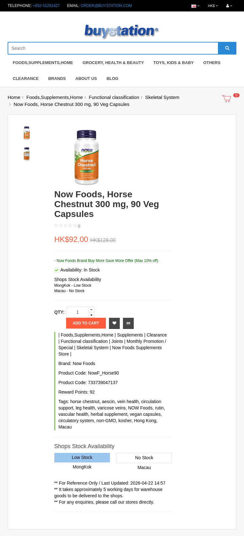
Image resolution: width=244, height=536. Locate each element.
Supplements (130, 334)
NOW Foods (140, 407)
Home (14, 97)
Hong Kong (145, 420)
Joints (117, 341)
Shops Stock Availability (77, 279)
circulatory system (76, 420)
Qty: (59, 312)
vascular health (73, 414)
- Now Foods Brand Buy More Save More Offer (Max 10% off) (106, 260)
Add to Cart (86, 323)
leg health (85, 407)
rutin (159, 407)
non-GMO (106, 420)
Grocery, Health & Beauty (113, 62)
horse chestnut (84, 401)
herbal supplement (109, 414)
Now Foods (84, 363)
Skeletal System (162, 97)
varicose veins (112, 407)
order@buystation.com (106, 5)
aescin (108, 401)
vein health (128, 401)
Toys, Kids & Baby (173, 62)
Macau (65, 426)
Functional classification (114, 97)
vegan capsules (145, 414)
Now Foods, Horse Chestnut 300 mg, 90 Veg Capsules (71, 104)
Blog (112, 78)
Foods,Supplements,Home (43, 62)
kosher (125, 420)
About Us (86, 78)
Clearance (26, 78)
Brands (57, 78)
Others (211, 62)
